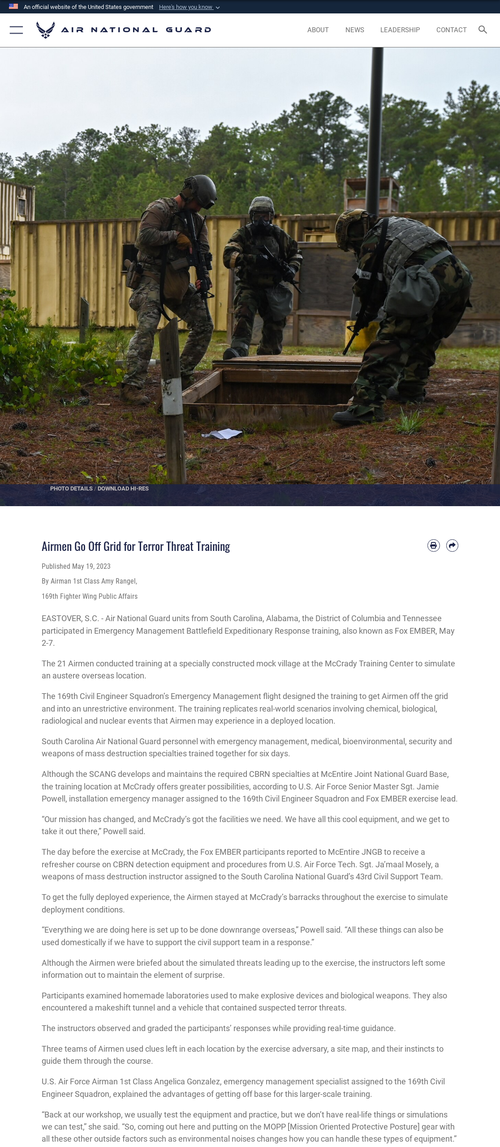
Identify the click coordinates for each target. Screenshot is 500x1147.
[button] (190, 7)
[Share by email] (452, 545)
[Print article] (433, 545)
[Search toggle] (484, 30)
